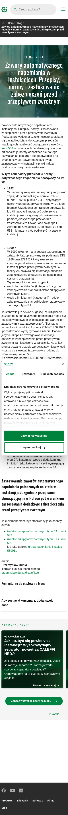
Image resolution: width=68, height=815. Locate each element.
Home (11, 23)
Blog (19, 23)
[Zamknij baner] (62, 364)
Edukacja (22, 800)
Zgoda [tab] (10, 373)
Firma (50, 800)
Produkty (7, 800)
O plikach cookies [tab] (52, 373)
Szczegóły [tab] (28, 373)
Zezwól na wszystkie (34, 435)
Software (37, 800)
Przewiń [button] (54, 714)
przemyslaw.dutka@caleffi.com (21, 572)
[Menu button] (63, 9)
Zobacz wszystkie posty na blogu (31, 700)
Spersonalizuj (34, 447)
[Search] (33, 9)
